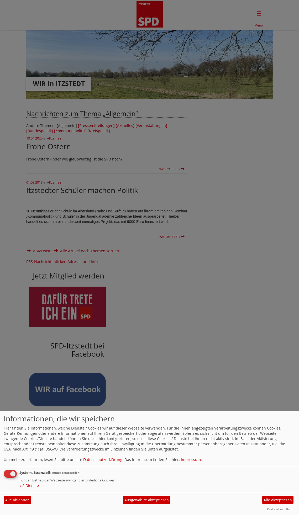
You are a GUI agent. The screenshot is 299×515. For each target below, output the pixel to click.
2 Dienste (29, 485)
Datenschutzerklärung (102, 459)
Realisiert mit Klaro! (280, 509)
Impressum (191, 459)
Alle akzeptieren (278, 499)
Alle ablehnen (17, 499)
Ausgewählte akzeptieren (146, 499)
